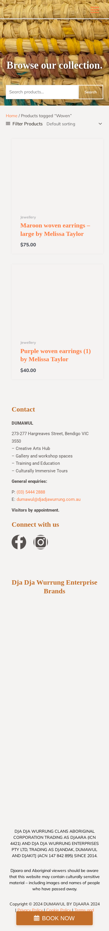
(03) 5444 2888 (31, 492)
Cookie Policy (58, 910)
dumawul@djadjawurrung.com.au (49, 499)
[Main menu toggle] (94, 9)
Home (11, 115)
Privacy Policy (30, 910)
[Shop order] (73, 123)
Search (91, 92)
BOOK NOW (58, 918)
